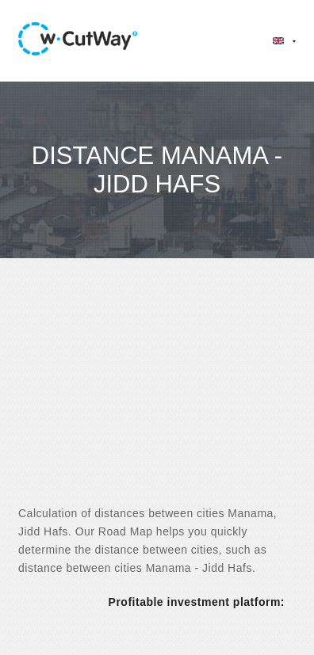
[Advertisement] (157, 396)
